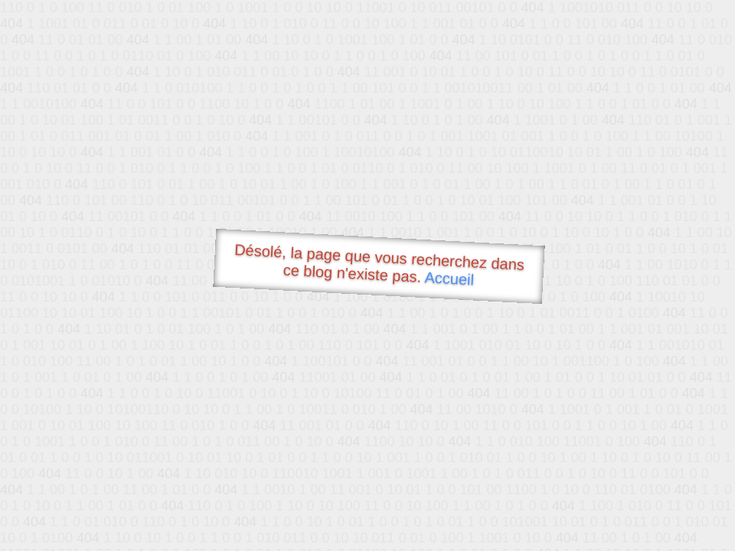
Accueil (449, 278)
